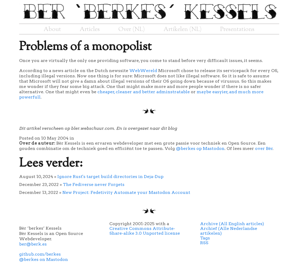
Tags (205, 238)
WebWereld (143, 70)
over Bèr (264, 148)
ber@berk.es (33, 244)
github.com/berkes (40, 254)
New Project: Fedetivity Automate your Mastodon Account (126, 192)
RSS (204, 242)
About (52, 29)
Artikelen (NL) (182, 29)
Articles (90, 29)
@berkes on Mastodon (43, 259)
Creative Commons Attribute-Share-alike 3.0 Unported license (144, 231)
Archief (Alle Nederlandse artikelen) (228, 231)
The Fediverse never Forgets (93, 184)
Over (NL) (131, 29)
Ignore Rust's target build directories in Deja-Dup (110, 176)
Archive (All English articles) (232, 223)
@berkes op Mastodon (200, 148)
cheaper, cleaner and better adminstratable (143, 91)
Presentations (237, 29)
